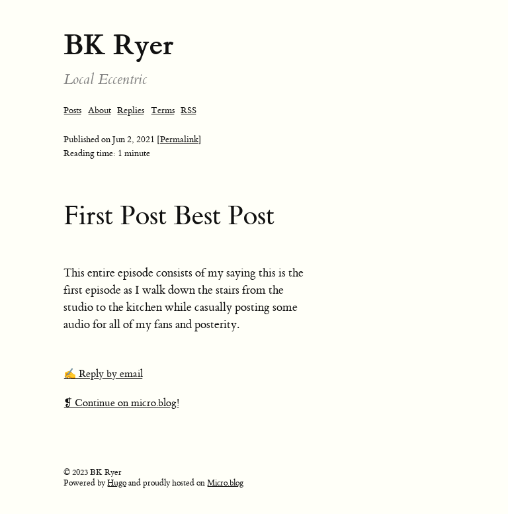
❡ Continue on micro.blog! (121, 403)
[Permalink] (179, 139)
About (99, 110)
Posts (72, 110)
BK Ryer (119, 45)
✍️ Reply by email (103, 374)
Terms (163, 110)
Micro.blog (225, 483)
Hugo (116, 483)
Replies (130, 110)
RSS (188, 110)
